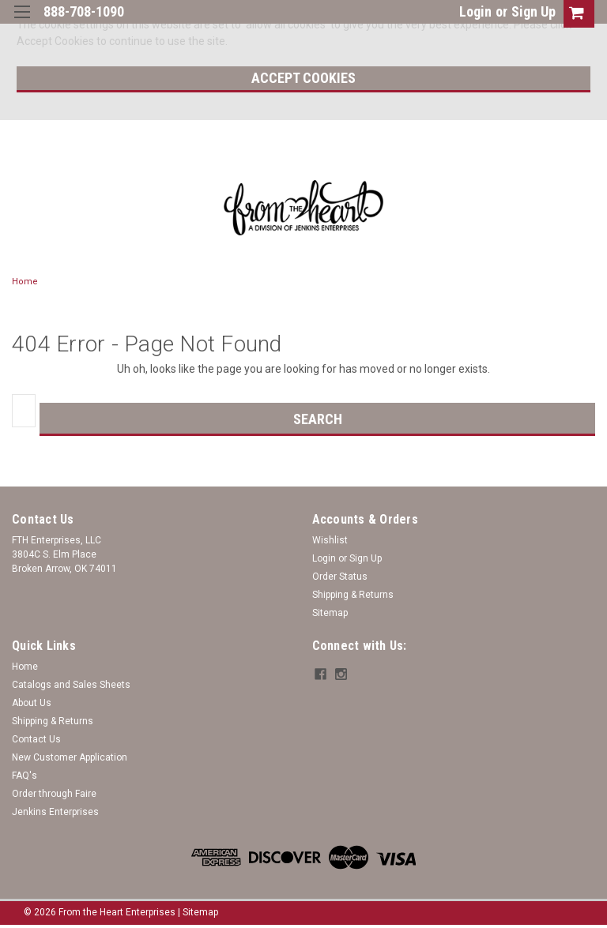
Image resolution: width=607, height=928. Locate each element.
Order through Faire (54, 793)
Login (475, 11)
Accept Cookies (303, 78)
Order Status (340, 576)
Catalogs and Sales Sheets (71, 684)
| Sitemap (198, 912)
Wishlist (330, 540)
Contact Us (36, 739)
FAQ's (24, 775)
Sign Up (533, 11)
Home (25, 281)
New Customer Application (69, 757)
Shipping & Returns (353, 594)
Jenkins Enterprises (55, 811)
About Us (31, 702)
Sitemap (330, 612)
